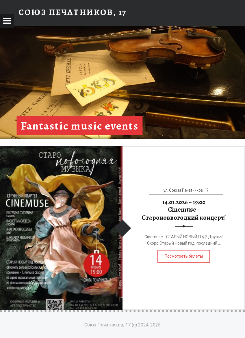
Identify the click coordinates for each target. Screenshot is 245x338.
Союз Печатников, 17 (72, 12)
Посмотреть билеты (184, 256)
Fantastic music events (79, 125)
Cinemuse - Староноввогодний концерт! (184, 213)
